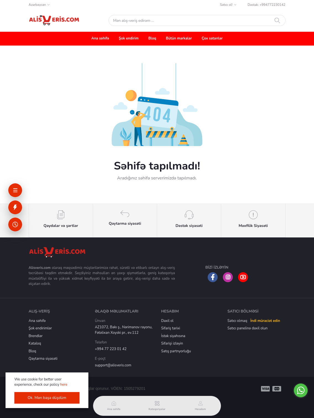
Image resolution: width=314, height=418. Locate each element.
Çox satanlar (212, 38)
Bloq (152, 38)
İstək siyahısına (173, 336)
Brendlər (36, 336)
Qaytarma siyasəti (43, 358)
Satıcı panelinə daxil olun (248, 328)
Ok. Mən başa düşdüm (47, 397)
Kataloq (35, 343)
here (63, 384)
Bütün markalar (179, 38)
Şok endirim (129, 38)
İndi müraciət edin (265, 320)
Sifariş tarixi (170, 328)
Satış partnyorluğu (176, 351)
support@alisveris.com (113, 365)
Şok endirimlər (40, 328)
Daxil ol (167, 320)
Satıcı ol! (226, 4)
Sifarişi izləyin (172, 343)
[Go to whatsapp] (301, 390)
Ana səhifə (100, 38)
